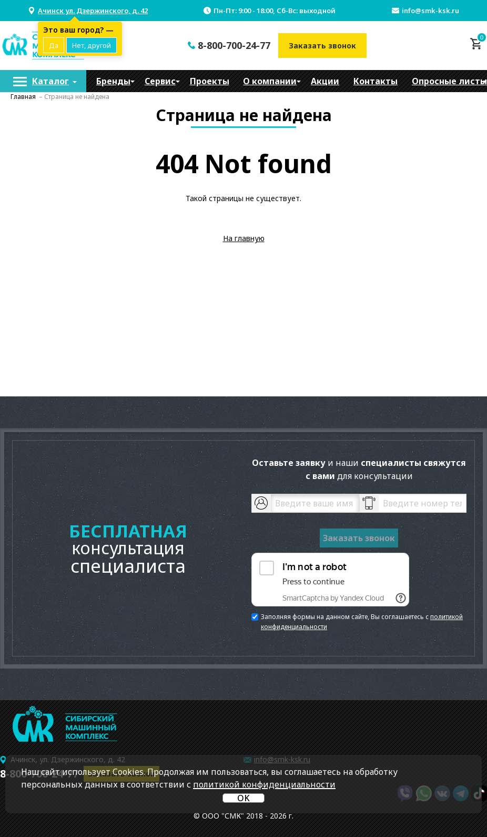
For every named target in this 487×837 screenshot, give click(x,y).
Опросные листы (449, 81)
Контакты (375, 81)
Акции (325, 81)
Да (53, 45)
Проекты (209, 81)
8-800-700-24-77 (234, 45)
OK (243, 798)
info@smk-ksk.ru (430, 10)
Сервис (160, 81)
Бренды (113, 81)
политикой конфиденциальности (264, 784)
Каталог (50, 81)
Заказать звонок (322, 46)
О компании (270, 81)
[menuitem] (43, 81)
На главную (244, 238)
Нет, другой (91, 45)
